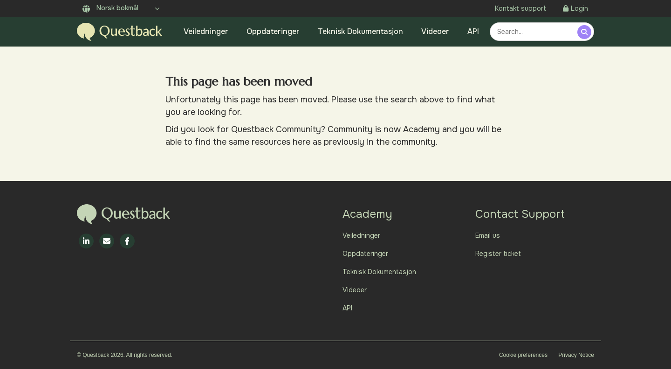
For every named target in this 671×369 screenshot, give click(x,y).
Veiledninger (206, 31)
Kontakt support (520, 8)
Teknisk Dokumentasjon (360, 31)
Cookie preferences (523, 355)
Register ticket (498, 253)
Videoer (435, 31)
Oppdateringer (273, 31)
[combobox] (535, 31)
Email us (487, 235)
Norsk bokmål (110, 8)
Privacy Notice (576, 355)
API (473, 31)
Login (575, 8)
